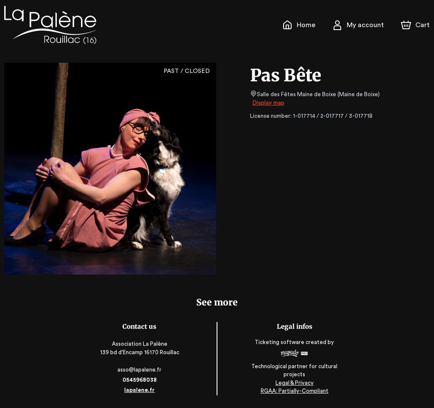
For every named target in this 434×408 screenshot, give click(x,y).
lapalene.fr (139, 390)
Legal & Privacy (294, 383)
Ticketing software (281, 344)
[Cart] (416, 25)
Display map (268, 103)
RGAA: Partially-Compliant (294, 391)
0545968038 (139, 380)
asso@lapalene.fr (139, 369)
